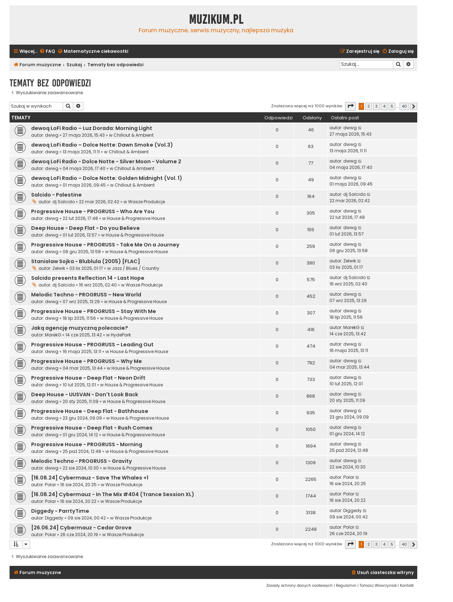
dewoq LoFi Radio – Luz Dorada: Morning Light (91, 128)
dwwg (51, 135)
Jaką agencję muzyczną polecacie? (79, 327)
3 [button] (376, 106)
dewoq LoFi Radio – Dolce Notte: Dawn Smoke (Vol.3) (102, 144)
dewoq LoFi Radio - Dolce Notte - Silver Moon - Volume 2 (106, 161)
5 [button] (392, 106)
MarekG (53, 335)
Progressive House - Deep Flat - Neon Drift (88, 377)
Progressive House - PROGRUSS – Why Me (86, 361)
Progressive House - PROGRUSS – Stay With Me (93, 311)
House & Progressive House (136, 218)
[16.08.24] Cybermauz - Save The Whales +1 (89, 477)
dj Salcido (63, 202)
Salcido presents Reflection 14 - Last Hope (87, 278)
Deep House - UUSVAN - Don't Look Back (84, 394)
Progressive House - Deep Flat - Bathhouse (89, 411)
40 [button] (404, 106)
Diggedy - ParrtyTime (60, 511)
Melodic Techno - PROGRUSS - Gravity (81, 461)
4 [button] (384, 106)
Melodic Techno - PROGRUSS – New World (86, 294)
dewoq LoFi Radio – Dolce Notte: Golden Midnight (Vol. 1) (106, 178)
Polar (50, 485)
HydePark (121, 335)
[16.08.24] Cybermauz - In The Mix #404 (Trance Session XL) (112, 494)
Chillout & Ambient (134, 135)
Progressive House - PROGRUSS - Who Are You (92, 211)
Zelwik (58, 268)
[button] (350, 106)
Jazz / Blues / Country (135, 268)
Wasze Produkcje (146, 202)
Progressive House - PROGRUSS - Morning (86, 444)
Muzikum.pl (216, 19)
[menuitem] (47, 51)
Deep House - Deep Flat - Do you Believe (85, 228)
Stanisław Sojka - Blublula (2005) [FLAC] (85, 261)
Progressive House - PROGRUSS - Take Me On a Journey (105, 244)
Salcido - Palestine (56, 194)
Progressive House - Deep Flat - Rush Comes (92, 427)
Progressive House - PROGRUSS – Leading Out (92, 344)
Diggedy (54, 518)
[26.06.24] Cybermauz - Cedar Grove (81, 527)
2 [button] (368, 106)
